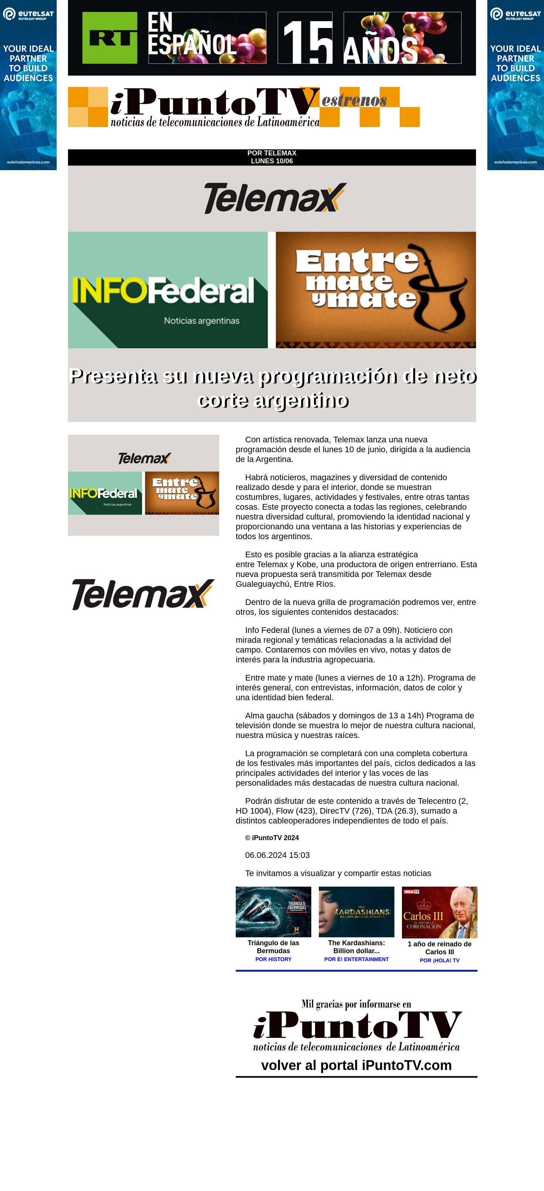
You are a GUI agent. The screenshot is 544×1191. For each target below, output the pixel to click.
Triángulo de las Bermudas (273, 947)
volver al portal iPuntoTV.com (356, 1057)
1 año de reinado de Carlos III (439, 948)
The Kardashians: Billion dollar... (356, 947)
